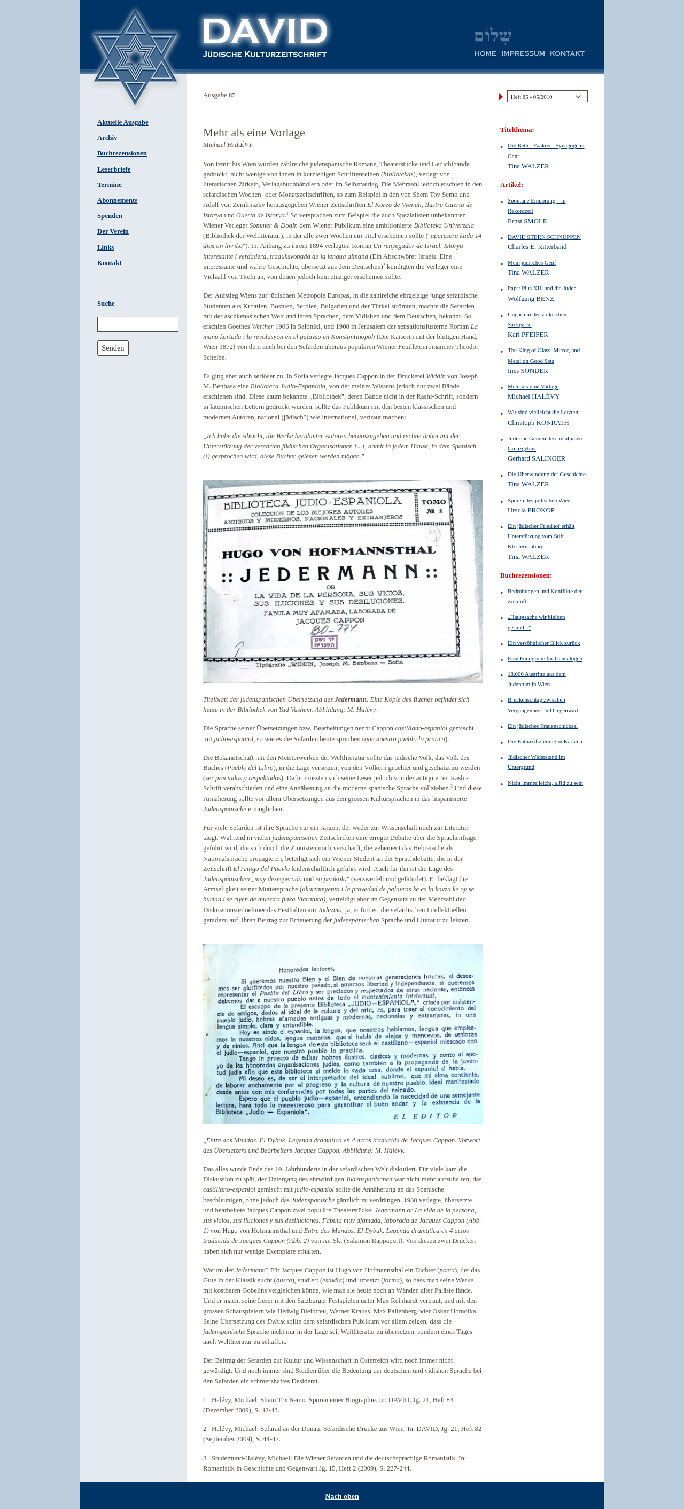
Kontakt (109, 263)
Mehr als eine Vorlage (533, 386)
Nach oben (342, 1496)
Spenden (109, 216)
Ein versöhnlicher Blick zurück (544, 643)
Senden (113, 348)
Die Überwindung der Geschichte (547, 474)
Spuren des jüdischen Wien (539, 500)
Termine (109, 185)
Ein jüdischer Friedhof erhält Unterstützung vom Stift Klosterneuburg (541, 536)
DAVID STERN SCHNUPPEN (544, 237)
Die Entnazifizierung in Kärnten (545, 741)
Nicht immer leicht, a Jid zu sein (545, 783)
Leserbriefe (114, 169)
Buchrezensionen (122, 153)
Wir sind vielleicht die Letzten (543, 412)
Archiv (107, 138)
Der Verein (113, 231)
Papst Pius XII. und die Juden (542, 288)
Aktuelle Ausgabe (123, 122)
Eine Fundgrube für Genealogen (545, 658)
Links (105, 247)
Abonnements (117, 200)
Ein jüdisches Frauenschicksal (543, 725)
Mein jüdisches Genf (532, 262)
